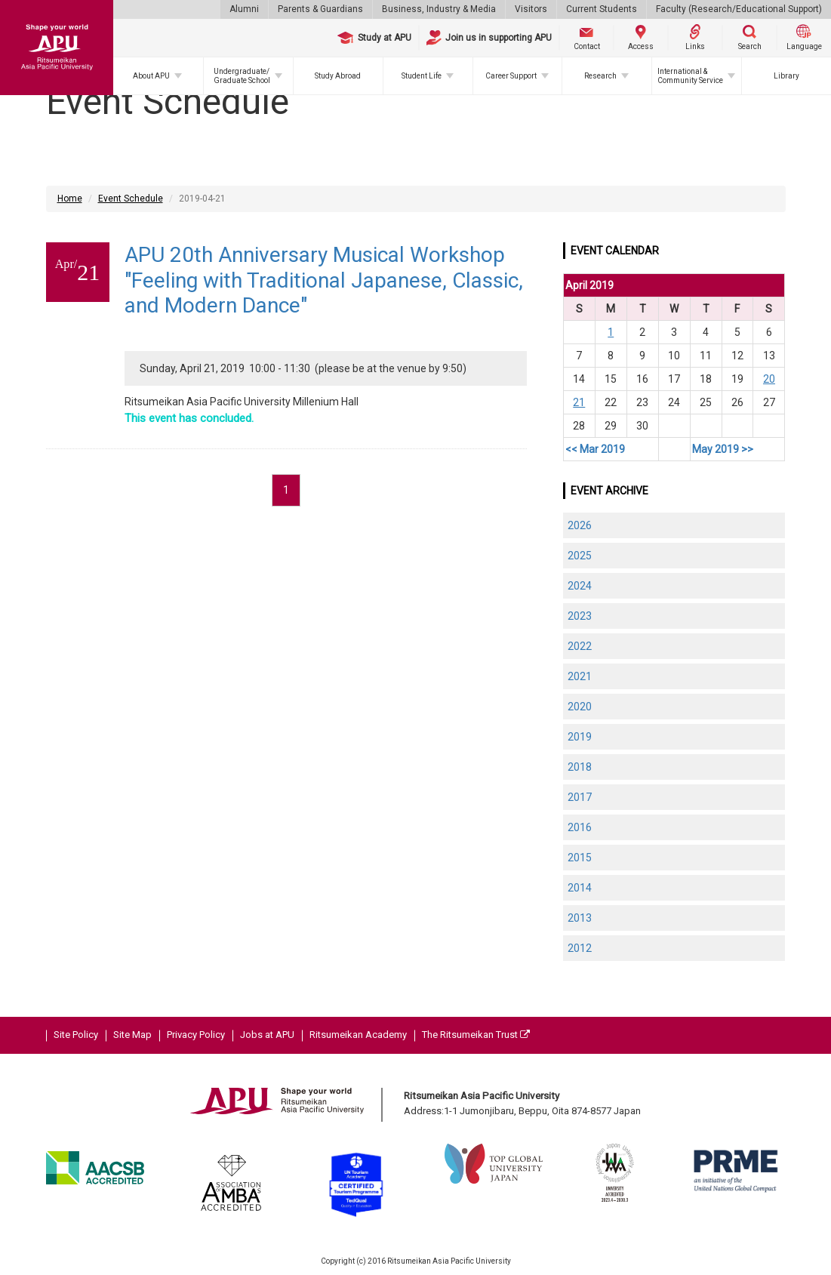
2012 (580, 948)
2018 (580, 767)
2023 (580, 616)
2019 (580, 737)
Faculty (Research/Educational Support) (739, 9)
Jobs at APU (267, 1034)
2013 (580, 918)
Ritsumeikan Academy (358, 1034)
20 (769, 379)
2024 (580, 586)
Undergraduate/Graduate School (242, 76)
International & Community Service (690, 76)
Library (786, 76)
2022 (580, 646)
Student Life (422, 76)
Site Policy (76, 1034)
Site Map (132, 1034)
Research (600, 76)
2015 (580, 858)
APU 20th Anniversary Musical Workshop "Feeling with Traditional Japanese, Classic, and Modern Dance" (324, 280)
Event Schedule (130, 198)
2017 (580, 797)
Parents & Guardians (320, 9)
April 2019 (589, 285)
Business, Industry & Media (439, 9)
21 (579, 402)
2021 (580, 676)
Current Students (601, 9)
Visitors (531, 9)
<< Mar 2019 (595, 449)
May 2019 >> (722, 449)
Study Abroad (338, 76)
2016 (580, 827)
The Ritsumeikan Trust (476, 1034)
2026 (580, 525)
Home (69, 198)
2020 (580, 707)
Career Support (511, 76)
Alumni (244, 9)
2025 (580, 556)
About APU (151, 76)
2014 (580, 888)
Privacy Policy (196, 1034)
